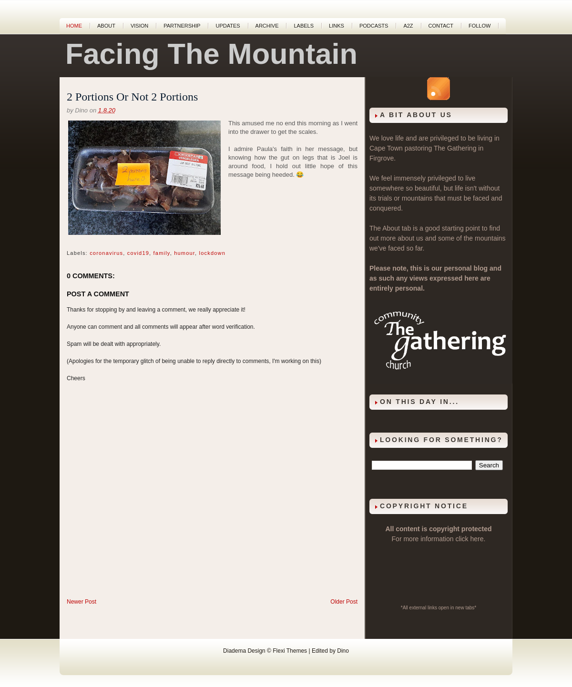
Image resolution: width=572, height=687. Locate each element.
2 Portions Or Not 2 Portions (132, 96)
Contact (441, 26)
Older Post (344, 601)
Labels (304, 26)
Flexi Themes (290, 650)
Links (336, 26)
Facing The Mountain (211, 54)
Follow (479, 26)
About (106, 26)
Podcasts (373, 26)
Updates (227, 26)
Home (74, 26)
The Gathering (455, 148)
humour (184, 253)
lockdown (212, 253)
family (161, 253)
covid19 (138, 253)
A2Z (408, 26)
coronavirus (106, 253)
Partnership (181, 26)
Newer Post (81, 601)
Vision (139, 26)
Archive (267, 26)
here (477, 539)
